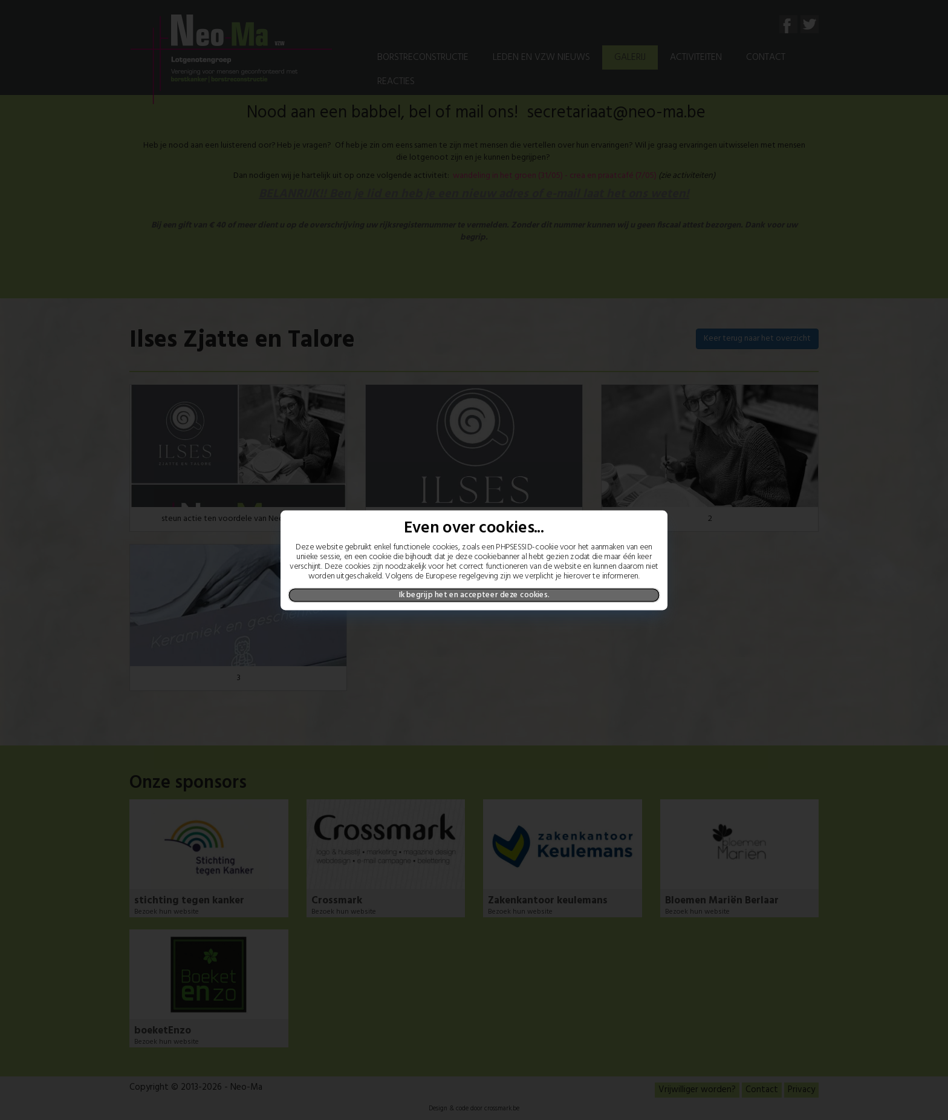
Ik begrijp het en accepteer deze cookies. (474, 594)
